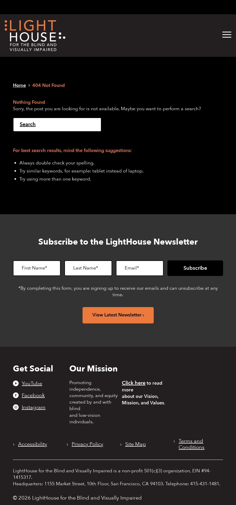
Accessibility (32, 444)
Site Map (135, 444)
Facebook (33, 395)
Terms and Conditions (191, 444)
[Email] (140, 268)
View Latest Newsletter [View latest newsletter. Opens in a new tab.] (117, 315)
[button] (226, 35)
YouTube (32, 383)
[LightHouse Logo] (35, 35)
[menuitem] (223, 35)
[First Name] (37, 268)
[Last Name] (88, 268)
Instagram (34, 407)
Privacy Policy (87, 444)
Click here (133, 382)
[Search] (57, 124)
